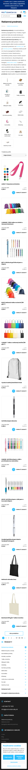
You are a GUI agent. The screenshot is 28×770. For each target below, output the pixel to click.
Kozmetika (4, 673)
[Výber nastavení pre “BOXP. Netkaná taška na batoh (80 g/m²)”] (19, 312)
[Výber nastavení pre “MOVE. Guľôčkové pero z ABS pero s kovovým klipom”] (19, 509)
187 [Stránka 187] (17, 638)
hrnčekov (18, 46)
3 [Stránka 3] (8, 638)
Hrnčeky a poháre (6, 656)
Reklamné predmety (7, 647)
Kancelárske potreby (6, 653)
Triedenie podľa (6, 152)
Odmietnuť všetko (19, 757)
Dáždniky (3, 665)
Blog (2, 737)
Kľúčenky (3, 676)
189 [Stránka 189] (22, 638)
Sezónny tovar (5, 685)
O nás (3, 734)
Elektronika (4, 670)
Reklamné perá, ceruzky (7, 650)
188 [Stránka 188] (19, 638)
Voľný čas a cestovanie (7, 679)
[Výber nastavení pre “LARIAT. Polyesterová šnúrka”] (19, 192)
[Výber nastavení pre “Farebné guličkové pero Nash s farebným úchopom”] (19, 549)
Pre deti (3, 682)
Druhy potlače (5, 739)
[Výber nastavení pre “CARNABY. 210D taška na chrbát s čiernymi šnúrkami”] (19, 232)
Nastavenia (14, 762)
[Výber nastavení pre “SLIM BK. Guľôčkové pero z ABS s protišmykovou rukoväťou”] (19, 469)
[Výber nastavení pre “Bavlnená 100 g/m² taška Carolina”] (19, 626)
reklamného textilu (12, 62)
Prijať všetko (8, 757)
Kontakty (3, 741)
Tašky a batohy (5, 659)
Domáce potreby (6, 668)
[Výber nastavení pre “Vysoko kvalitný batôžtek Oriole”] (19, 391)
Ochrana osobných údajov (14, 766)
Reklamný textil (5, 689)
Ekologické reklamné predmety (10, 693)
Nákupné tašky (5, 662)
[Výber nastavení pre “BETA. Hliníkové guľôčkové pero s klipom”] (19, 272)
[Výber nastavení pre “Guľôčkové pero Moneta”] (19, 429)
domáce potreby (7, 49)
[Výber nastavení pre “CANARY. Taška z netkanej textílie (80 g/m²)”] (19, 352)
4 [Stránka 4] (11, 638)
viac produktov (14, 633)
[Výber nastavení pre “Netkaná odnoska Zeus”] (19, 587)
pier (23, 46)
